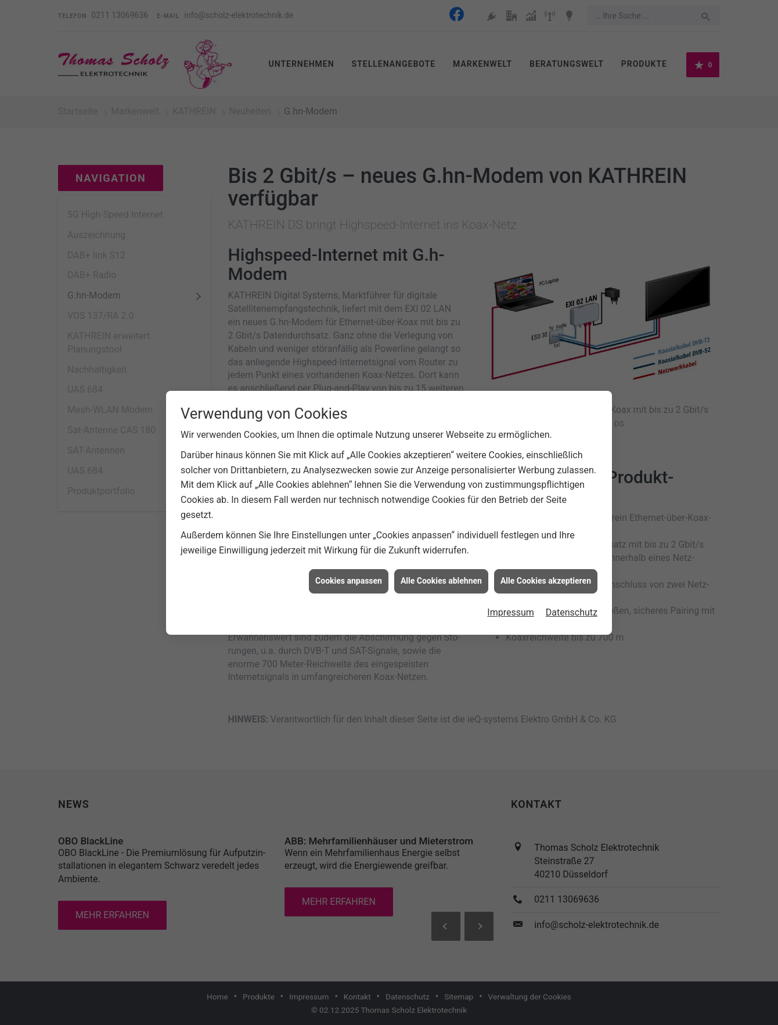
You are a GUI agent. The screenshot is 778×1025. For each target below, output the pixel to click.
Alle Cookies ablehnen (441, 573)
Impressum (510, 604)
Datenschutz (571, 604)
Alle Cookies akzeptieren (545, 573)
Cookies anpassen (348, 573)
